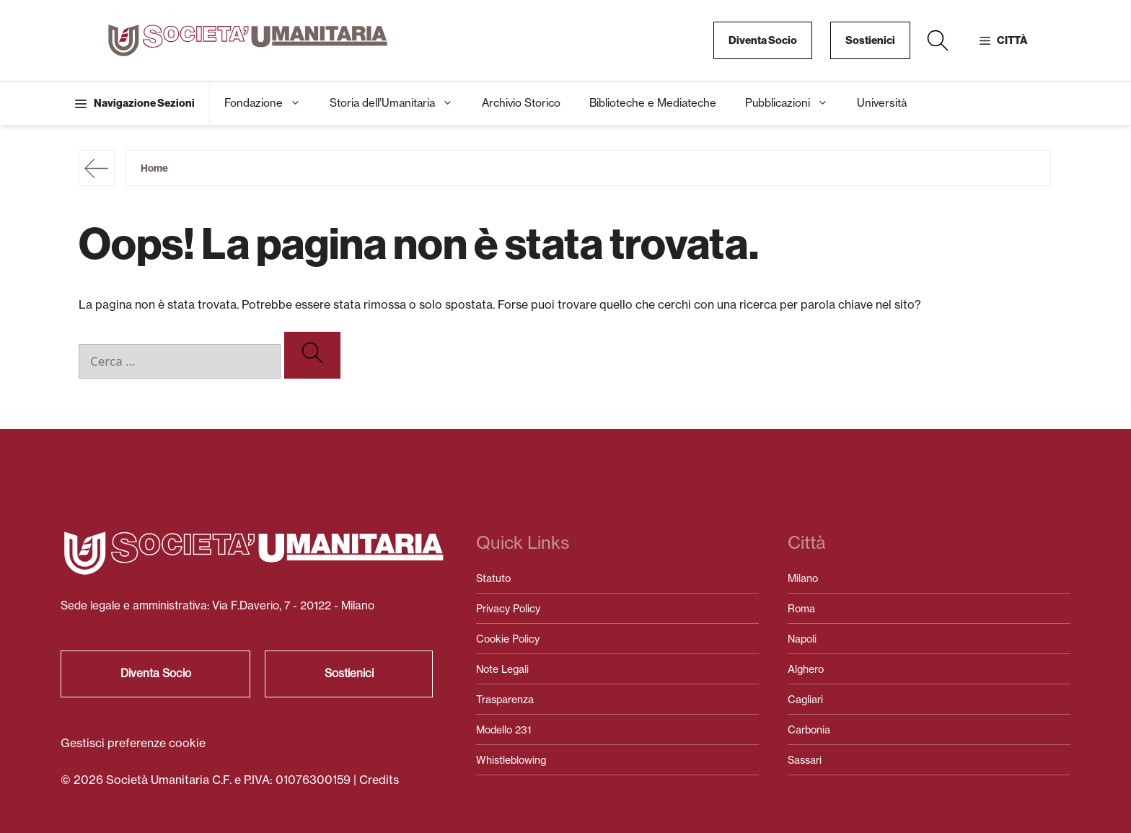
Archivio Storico (521, 103)
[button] (937, 40)
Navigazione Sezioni (144, 103)
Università (882, 103)
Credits (379, 779)
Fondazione (269, 103)
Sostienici (870, 40)
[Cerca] (312, 355)
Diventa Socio (763, 40)
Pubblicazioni (793, 103)
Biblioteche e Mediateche (652, 103)
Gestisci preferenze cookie (133, 743)
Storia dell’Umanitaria (398, 103)
